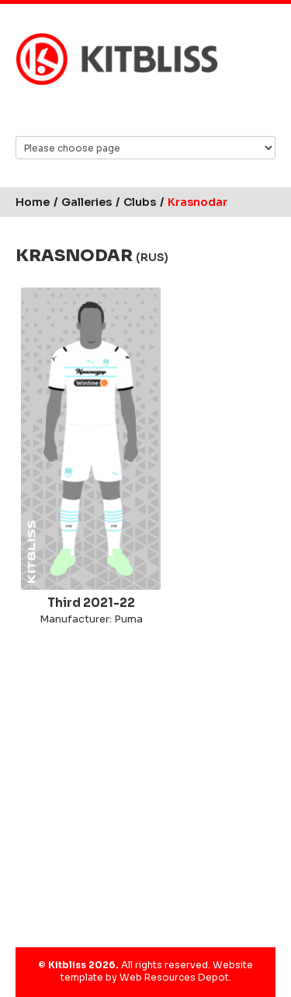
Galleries (86, 202)
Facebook (128, 109)
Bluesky (99, 109)
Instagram (159, 109)
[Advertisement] (145, 783)
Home (33, 202)
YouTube (188, 109)
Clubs (139, 202)
